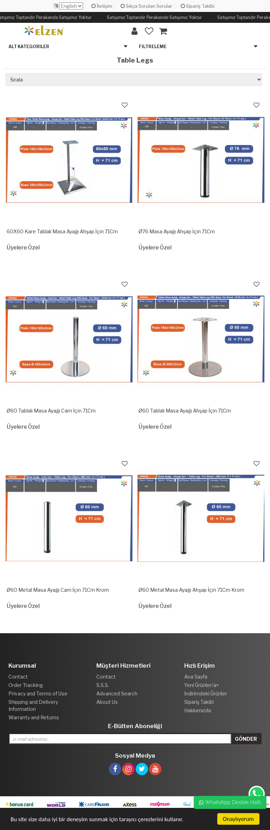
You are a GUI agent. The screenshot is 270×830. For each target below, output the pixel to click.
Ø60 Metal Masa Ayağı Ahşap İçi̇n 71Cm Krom (191, 590)
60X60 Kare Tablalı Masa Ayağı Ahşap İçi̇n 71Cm (62, 231)
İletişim (101, 6)
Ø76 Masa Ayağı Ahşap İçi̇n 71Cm (177, 231)
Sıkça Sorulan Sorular (146, 6)
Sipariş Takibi (197, 6)
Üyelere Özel (23, 247)
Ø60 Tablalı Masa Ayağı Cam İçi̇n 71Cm (51, 411)
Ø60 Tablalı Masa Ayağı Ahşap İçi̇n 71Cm (185, 411)
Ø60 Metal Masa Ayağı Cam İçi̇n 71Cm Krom (58, 590)
